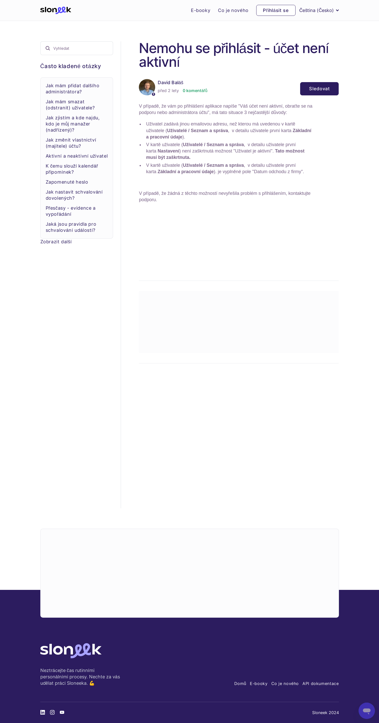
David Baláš (170, 82)
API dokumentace (320, 683)
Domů (240, 683)
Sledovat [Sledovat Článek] (319, 88)
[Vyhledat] (76, 48)
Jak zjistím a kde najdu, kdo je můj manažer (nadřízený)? (73, 124)
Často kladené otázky (70, 66)
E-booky (200, 10)
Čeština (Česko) (319, 10)
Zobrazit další (56, 241)
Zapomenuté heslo (67, 182)
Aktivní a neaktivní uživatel (77, 156)
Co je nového (233, 10)
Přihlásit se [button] (276, 10)
